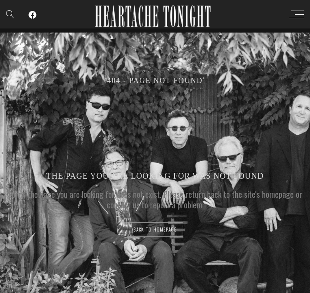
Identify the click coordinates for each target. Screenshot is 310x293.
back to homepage (155, 229)
